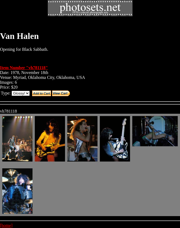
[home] (6, 225)
